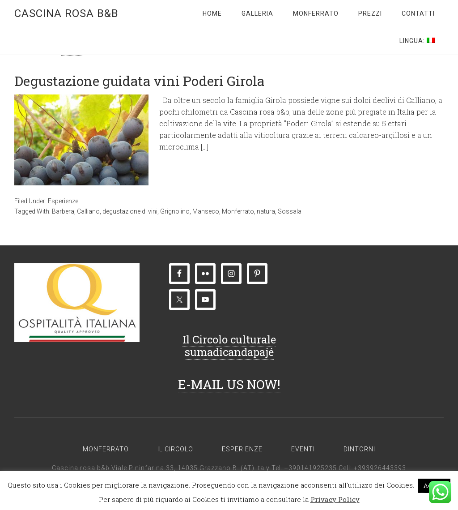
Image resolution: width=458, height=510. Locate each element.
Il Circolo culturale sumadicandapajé (229, 346)
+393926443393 (380, 467)
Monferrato (238, 211)
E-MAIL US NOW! (229, 384)
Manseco (205, 211)
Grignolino (175, 211)
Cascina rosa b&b (66, 13)
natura (266, 211)
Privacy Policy (335, 499)
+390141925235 (310, 467)
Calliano (88, 211)
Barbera (63, 211)
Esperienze (63, 201)
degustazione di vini (129, 211)
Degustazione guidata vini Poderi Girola (139, 81)
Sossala (289, 211)
